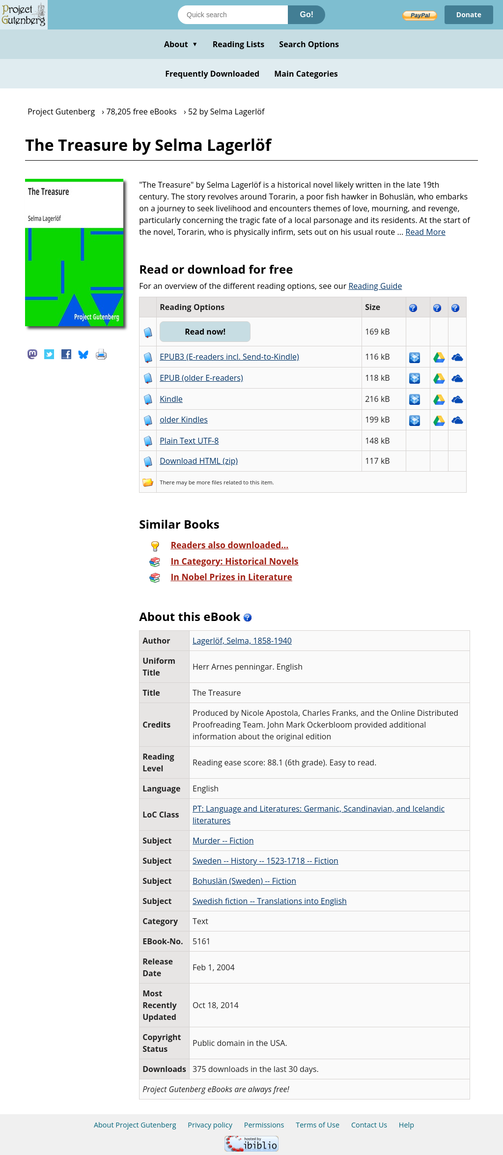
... (421, 231)
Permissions (264, 1124)
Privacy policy (210, 1124)
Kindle (171, 399)
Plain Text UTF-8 (189, 440)
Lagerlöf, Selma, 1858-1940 (242, 640)
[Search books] (233, 14)
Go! (306, 14)
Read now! (205, 331)
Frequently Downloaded (212, 73)
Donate (468, 14)
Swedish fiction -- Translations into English (270, 901)
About (181, 44)
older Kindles (184, 419)
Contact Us (369, 1124)
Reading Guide (375, 286)
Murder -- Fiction (223, 840)
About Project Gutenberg (135, 1124)
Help (406, 1124)
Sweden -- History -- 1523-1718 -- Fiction (265, 860)
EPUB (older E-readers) (201, 377)
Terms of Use (317, 1124)
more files (209, 482)
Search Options (309, 44)
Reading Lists (239, 44)
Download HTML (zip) (199, 460)
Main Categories (306, 73)
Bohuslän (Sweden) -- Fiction (244, 880)
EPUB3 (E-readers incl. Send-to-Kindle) (229, 356)
